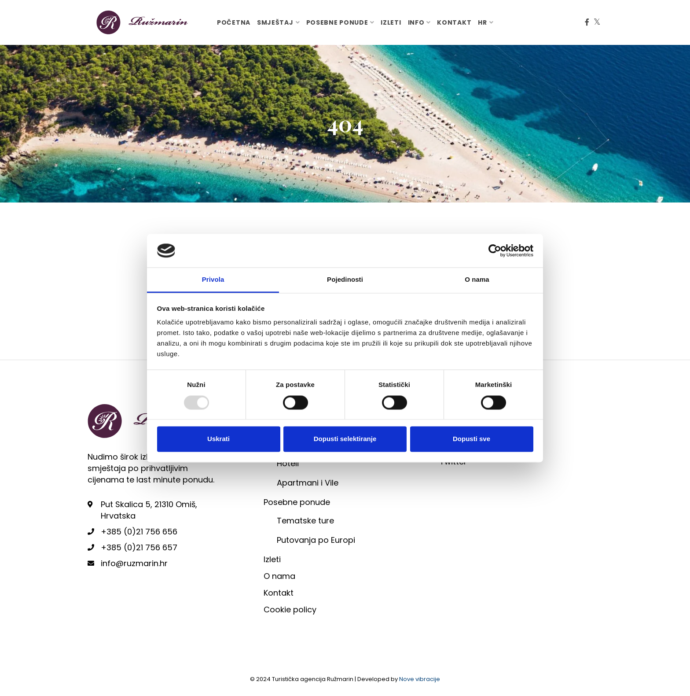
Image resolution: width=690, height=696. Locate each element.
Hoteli (288, 463)
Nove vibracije (419, 679)
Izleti (391, 22)
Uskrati (218, 439)
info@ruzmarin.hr (134, 563)
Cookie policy (290, 609)
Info (416, 22)
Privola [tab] (213, 280)
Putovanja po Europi (316, 539)
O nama (279, 576)
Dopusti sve (471, 439)
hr (482, 22)
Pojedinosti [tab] (345, 280)
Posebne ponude (337, 22)
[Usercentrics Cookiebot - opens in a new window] (494, 250)
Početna (233, 22)
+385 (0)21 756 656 (139, 531)
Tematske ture (305, 520)
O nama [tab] (477, 280)
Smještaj (275, 22)
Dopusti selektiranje (345, 439)
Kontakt (454, 22)
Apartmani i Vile (307, 482)
